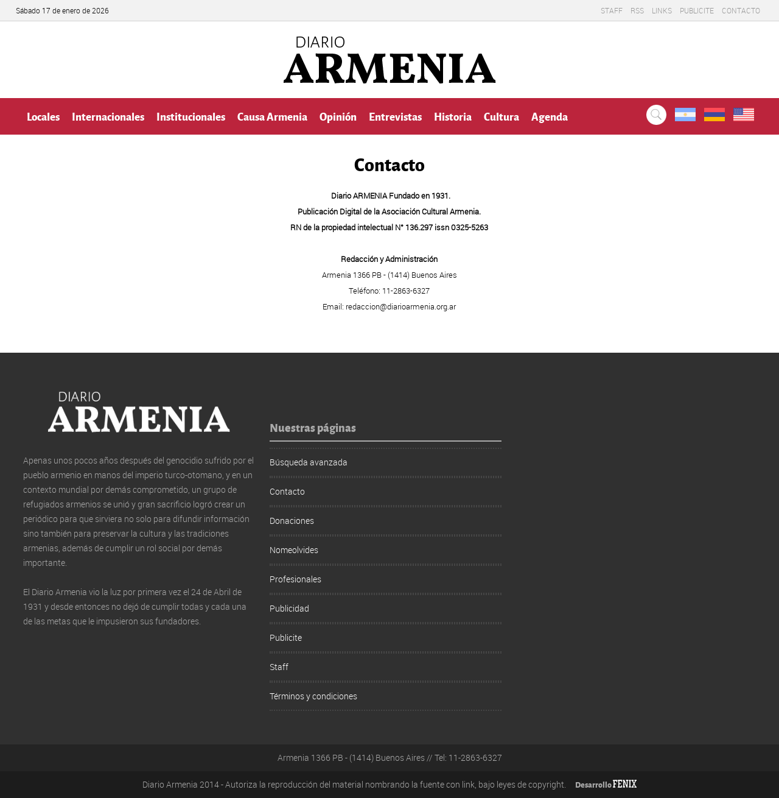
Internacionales (108, 116)
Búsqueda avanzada (309, 462)
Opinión (338, 116)
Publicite (697, 10)
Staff (612, 10)
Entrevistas (395, 116)
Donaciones (292, 520)
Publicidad (289, 608)
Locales (43, 116)
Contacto (741, 10)
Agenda (549, 116)
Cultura (501, 116)
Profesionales (295, 579)
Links (662, 10)
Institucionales (190, 116)
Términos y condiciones (313, 696)
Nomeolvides (294, 550)
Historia (453, 116)
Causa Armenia (272, 116)
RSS (637, 10)
